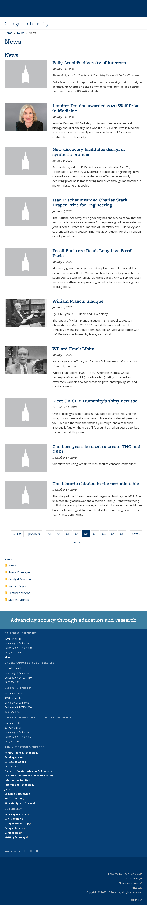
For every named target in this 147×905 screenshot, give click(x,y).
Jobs (7, 789)
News (20, 33)
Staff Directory (15, 798)
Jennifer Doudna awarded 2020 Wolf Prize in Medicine (95, 108)
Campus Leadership (18, 823)
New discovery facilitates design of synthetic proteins (88, 151)
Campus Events (15, 828)
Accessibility (134, 878)
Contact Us (11, 766)
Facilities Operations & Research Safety (29, 775)
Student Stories (18, 600)
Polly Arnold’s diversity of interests (89, 62)
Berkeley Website (17, 814)
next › (137, 534)
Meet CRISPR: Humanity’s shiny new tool (95, 401)
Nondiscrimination (130, 883)
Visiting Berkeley (16, 837)
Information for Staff (17, 780)
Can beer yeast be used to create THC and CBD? (96, 449)
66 (123, 534)
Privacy (137, 887)
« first (18, 534)
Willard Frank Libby (73, 348)
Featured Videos (19, 593)
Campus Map (13, 832)
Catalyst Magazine (20, 579)
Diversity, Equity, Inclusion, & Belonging (29, 771)
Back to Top (135, 900)
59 (60, 534)
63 (96, 534)
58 (51, 534)
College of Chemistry (27, 23)
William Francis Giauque (77, 301)
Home (8, 33)
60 (69, 534)
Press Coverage (19, 572)
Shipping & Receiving (17, 794)
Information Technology (19, 784)
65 (114, 534)
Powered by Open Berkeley (125, 874)
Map (7, 657)
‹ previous (34, 534)
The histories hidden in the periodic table (95, 483)
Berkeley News (15, 819)
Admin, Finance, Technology (21, 752)
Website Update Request (20, 803)
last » (77, 542)
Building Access (14, 757)
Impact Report (18, 586)
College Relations (15, 761)
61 (78, 534)
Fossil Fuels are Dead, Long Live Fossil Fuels (92, 253)
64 (105, 534)
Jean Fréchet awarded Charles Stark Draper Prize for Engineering (89, 202)
